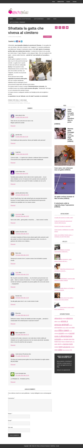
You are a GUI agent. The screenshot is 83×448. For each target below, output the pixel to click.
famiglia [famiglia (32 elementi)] (66, 339)
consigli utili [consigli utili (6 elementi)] (66, 333)
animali (21, 103)
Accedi (57, 445)
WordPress (53, 445)
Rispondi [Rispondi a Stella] (13, 287)
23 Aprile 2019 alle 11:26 (22, 297)
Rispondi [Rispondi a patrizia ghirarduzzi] (13, 205)
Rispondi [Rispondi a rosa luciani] (13, 223)
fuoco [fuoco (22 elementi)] (59, 341)
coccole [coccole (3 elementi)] (70, 330)
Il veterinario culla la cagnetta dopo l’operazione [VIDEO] (64, 205)
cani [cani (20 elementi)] (70, 327)
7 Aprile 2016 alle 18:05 (22, 154)
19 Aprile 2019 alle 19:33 (22, 233)
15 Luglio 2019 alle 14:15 (22, 315)
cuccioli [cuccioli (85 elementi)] (71, 333)
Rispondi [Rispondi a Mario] (13, 263)
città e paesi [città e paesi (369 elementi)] (63, 330)
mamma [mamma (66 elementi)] (66, 344)
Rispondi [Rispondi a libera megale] (13, 345)
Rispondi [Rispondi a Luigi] (13, 162)
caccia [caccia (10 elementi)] (63, 327)
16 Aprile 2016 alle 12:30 (22, 216)
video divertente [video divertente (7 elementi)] (66, 350)
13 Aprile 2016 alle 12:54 (22, 195)
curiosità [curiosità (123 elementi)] (57, 339)
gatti (22, 101)
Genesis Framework (45, 445)
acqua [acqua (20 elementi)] (64, 318)
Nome (10, 413)
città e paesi (27, 103)
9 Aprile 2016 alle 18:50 (22, 173)
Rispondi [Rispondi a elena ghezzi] (13, 125)
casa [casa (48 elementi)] (72, 327)
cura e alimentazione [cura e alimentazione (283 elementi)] (63, 336)
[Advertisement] (64, 67)
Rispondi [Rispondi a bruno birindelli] (13, 382)
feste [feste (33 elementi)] (70, 339)
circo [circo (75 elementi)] (56, 330)
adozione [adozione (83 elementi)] (69, 318)
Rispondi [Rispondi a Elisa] (13, 323)
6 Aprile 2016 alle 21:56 (22, 136)
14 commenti (47, 36)
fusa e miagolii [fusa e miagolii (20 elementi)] (66, 341)
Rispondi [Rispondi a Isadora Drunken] (13, 244)
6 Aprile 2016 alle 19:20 (22, 117)
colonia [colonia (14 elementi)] (56, 333)
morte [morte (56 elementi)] (71, 344)
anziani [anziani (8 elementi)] (70, 325)
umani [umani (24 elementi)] (72, 347)
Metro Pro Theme (36, 445)
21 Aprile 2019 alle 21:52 (22, 274)
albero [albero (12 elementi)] (56, 321)
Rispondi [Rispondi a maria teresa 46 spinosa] (13, 364)
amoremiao (18, 101)
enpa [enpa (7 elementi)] (62, 339)
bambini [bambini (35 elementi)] (59, 327)
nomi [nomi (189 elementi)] (61, 347)
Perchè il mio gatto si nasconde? (62, 226)
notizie (26, 101)
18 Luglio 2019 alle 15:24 (22, 375)
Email (10, 420)
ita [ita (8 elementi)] (62, 344)
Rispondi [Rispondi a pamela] (13, 143)
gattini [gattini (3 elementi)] (73, 341)
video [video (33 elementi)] (56, 350)
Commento (11, 398)
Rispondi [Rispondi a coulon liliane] (13, 184)
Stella (17, 272)
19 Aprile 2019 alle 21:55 (22, 255)
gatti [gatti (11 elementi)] (71, 341)
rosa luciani (19, 214)
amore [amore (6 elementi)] (59, 321)
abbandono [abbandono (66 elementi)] (58, 318)
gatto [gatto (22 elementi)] (55, 344)
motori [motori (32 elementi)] (56, 347)
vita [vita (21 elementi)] (71, 350)
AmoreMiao (18, 11)
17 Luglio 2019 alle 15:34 (22, 356)
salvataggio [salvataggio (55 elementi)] (66, 347)
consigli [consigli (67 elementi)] (61, 333)
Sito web (10, 427)
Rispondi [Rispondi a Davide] (13, 304)
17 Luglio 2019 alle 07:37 (22, 334)
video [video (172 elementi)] (60, 350)
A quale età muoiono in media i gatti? (63, 217)
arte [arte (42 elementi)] (55, 327)
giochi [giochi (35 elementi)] (59, 344)
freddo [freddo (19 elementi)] (56, 341)
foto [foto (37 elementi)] (73, 339)
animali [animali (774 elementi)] (65, 324)
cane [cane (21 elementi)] (67, 327)
